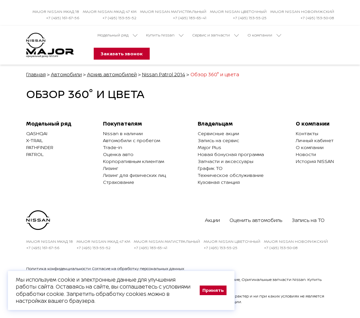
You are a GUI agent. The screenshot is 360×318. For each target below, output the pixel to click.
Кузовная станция (219, 182)
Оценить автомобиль (256, 220)
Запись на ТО (308, 220)
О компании (264, 35)
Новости (306, 154)
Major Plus (209, 147)
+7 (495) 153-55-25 (250, 18)
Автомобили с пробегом (131, 140)
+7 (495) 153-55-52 (119, 18)
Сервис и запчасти (215, 35)
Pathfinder (39, 147)
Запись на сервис (218, 140)
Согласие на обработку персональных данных (138, 268)
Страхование (118, 182)
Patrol (34, 154)
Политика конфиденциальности (58, 268)
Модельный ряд (117, 35)
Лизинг (110, 168)
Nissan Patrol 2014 (163, 74)
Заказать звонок (122, 53)
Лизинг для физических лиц (134, 175)
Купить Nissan (164, 35)
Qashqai (36, 133)
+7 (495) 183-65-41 (189, 18)
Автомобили (66, 74)
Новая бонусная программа (231, 154)
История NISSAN (315, 161)
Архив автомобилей (112, 74)
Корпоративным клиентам (133, 161)
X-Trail (34, 140)
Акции (212, 220)
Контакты (307, 133)
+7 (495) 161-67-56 (62, 18)
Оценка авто (118, 154)
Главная (36, 74)
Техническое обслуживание (231, 175)
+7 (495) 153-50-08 (317, 18)
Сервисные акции (218, 133)
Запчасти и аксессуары (225, 161)
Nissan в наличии (123, 133)
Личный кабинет (315, 140)
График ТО (210, 168)
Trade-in (112, 147)
